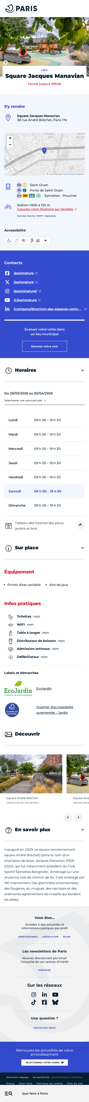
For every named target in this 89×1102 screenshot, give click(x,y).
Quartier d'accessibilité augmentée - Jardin (38, 710)
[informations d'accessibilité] (27, 240)
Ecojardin (28, 688)
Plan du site (75, 1083)
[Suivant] (78, 817)
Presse (10, 1083)
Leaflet (50, 174)
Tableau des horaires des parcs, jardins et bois (39, 525)
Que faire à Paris (35, 1093)
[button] (44, 150)
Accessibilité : (57, 1077)
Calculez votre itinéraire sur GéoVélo (45, 209)
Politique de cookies (50, 1083)
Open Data (25, 1083)
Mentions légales (18, 1077)
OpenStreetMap (69, 174)
